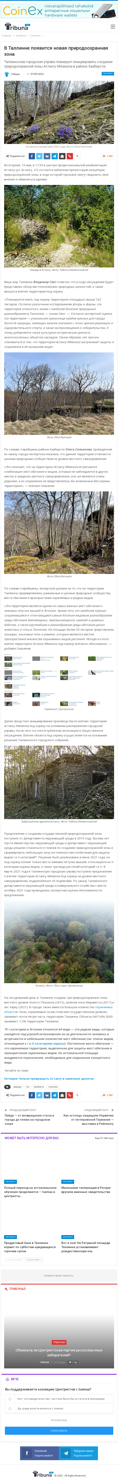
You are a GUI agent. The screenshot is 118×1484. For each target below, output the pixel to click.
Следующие (33, 1259)
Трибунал (59, 1342)
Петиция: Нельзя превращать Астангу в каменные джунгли (49, 1078)
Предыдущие (14, 1259)
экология (53, 1087)
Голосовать (59, 1430)
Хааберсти (39, 1087)
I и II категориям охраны (45, 1043)
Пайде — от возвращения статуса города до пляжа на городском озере (29, 1120)
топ (27, 1087)
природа (17, 1087)
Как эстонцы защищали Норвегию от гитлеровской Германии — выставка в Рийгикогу (88, 1120)
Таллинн (108, 73)
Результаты (59, 1420)
